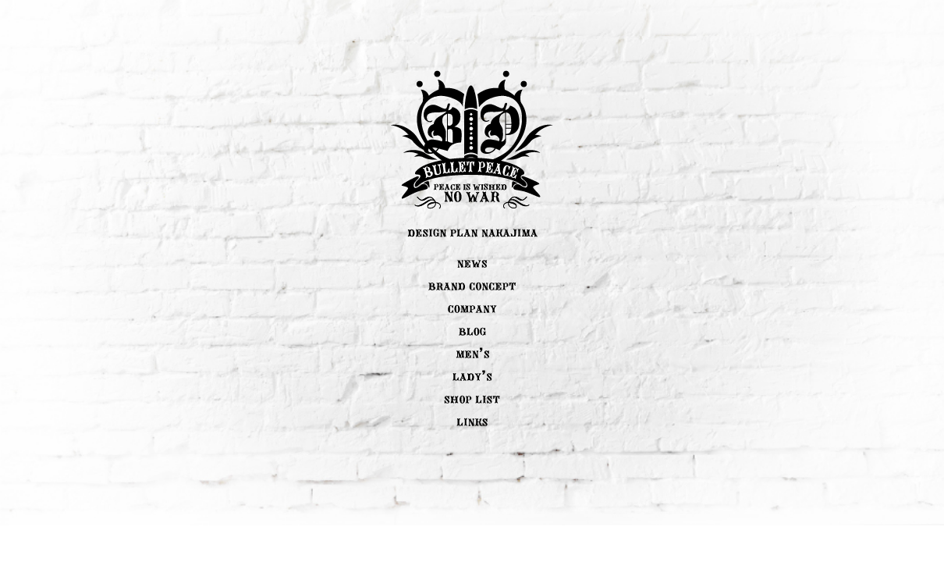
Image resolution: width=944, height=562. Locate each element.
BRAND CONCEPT (472, 284)
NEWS (472, 262)
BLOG (472, 330)
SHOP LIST (472, 398)
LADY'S (472, 375)
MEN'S (472, 352)
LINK (472, 420)
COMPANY (472, 307)
